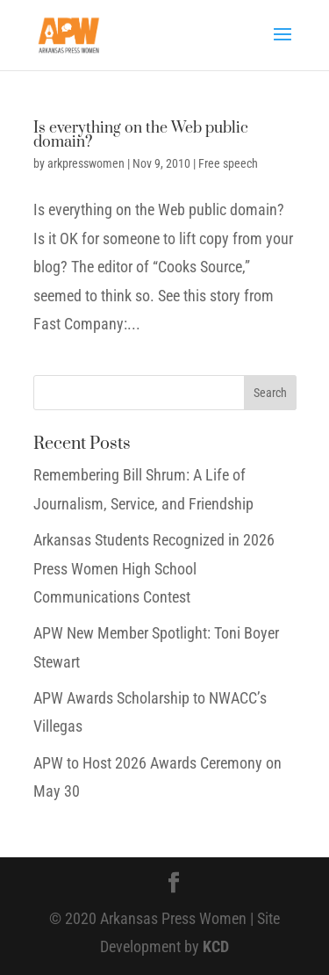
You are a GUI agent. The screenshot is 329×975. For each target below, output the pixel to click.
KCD (216, 946)
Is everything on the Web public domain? (140, 135)
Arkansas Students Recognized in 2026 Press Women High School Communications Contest (154, 568)
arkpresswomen (86, 163)
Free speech (228, 163)
